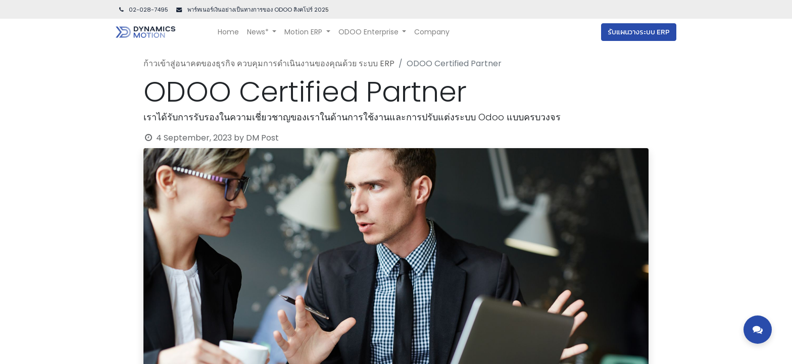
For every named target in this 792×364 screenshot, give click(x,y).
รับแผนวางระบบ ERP (639, 32)
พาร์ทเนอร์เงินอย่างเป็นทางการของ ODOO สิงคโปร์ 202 (255, 10)
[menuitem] (228, 32)
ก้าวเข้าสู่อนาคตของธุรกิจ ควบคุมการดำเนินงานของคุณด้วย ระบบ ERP (268, 63)
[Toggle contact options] (758, 329)
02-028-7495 (143, 10)
